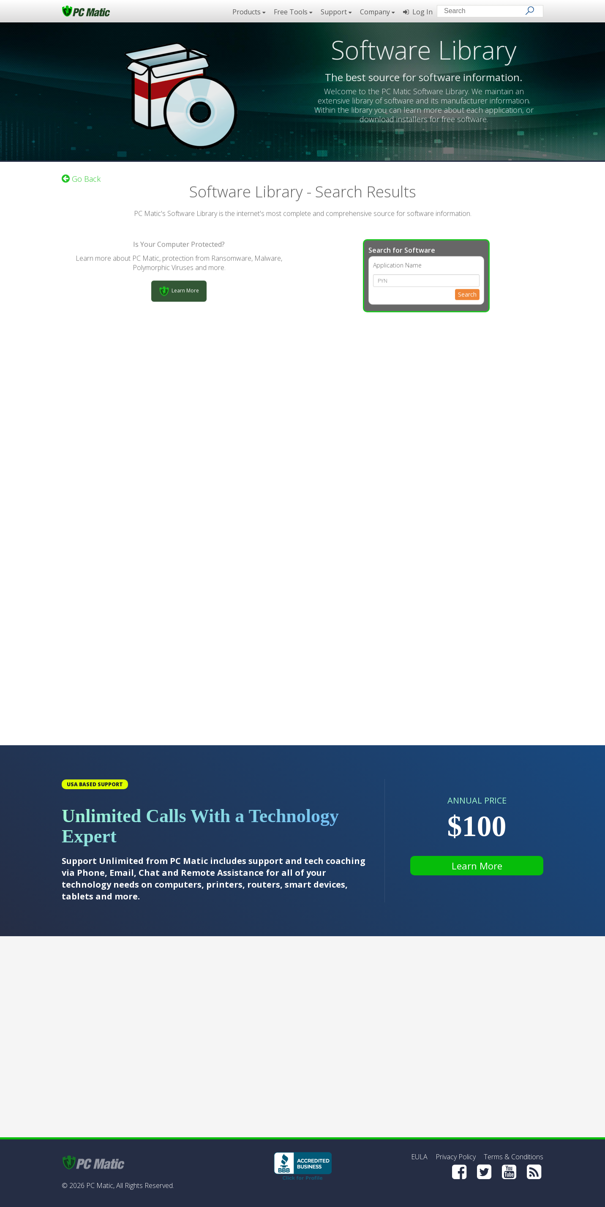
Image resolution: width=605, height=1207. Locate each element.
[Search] (530, 10)
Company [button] (377, 11)
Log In (418, 11)
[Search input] (484, 12)
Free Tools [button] (293, 11)
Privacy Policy (456, 1156)
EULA (419, 1156)
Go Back (81, 175)
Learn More (477, 865)
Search (467, 291)
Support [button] (336, 11)
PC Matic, (100, 1185)
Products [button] (248, 11)
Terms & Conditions (513, 1156)
